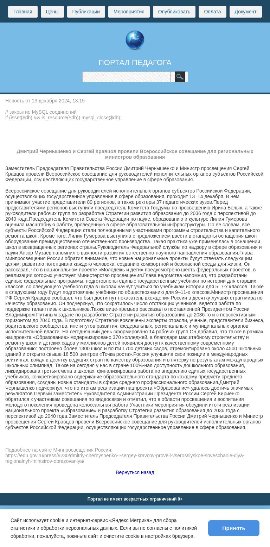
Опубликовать (174, 11)
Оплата (212, 11)
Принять (233, 528)
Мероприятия (129, 11)
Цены (52, 11)
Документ (246, 11)
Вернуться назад (135, 472)
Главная (22, 11)
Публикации (86, 11)
